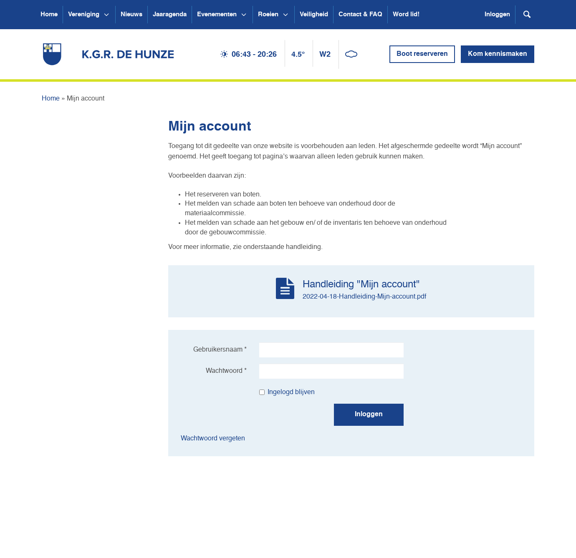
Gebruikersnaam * (220, 350)
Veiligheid (314, 14)
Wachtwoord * (226, 371)
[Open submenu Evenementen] (244, 14)
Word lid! (406, 14)
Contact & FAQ (360, 14)
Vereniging (83, 14)
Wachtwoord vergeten (213, 438)
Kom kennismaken (497, 54)
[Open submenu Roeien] (285, 14)
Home (49, 14)
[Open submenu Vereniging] (106, 14)
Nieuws (131, 14)
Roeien (268, 14)
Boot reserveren (422, 54)
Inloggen (497, 14)
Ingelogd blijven (287, 392)
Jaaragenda (170, 14)
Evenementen (217, 14)
